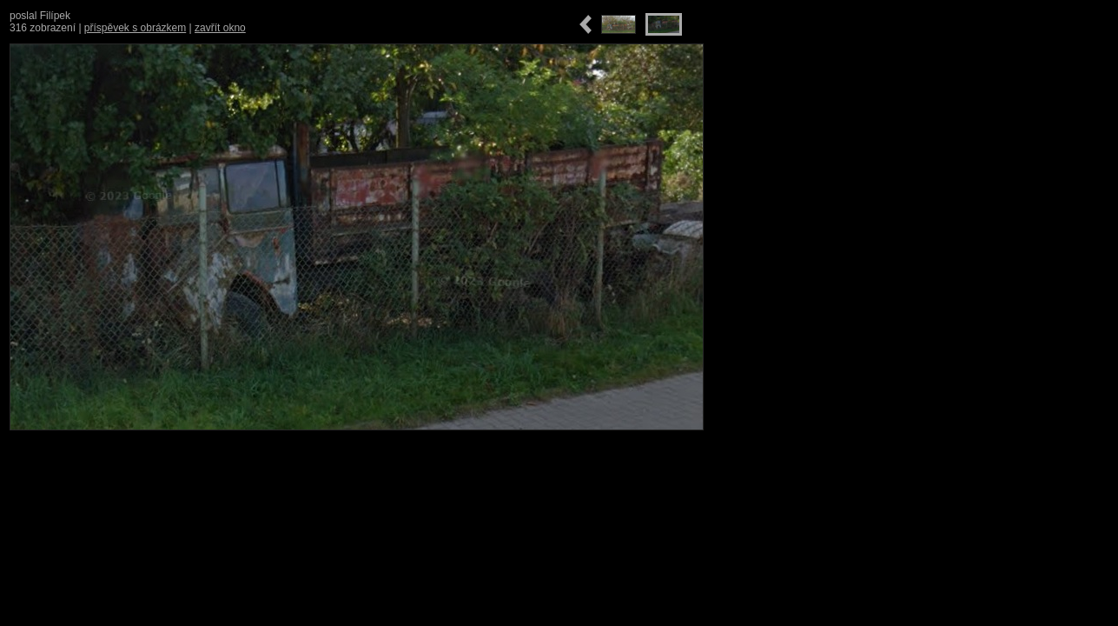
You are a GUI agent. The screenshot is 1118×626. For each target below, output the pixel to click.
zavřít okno (220, 28)
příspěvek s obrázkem (135, 28)
